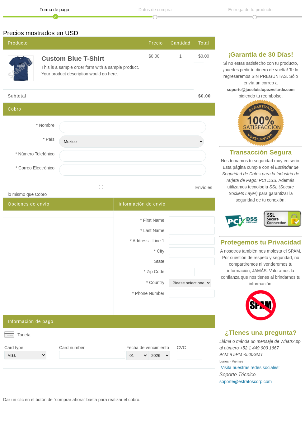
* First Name (152, 220)
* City (159, 251)
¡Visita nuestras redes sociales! (249, 367)
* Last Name (152, 230)
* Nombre (45, 125)
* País (48, 139)
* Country (155, 282)
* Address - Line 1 (147, 240)
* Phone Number (148, 293)
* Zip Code (154, 271)
